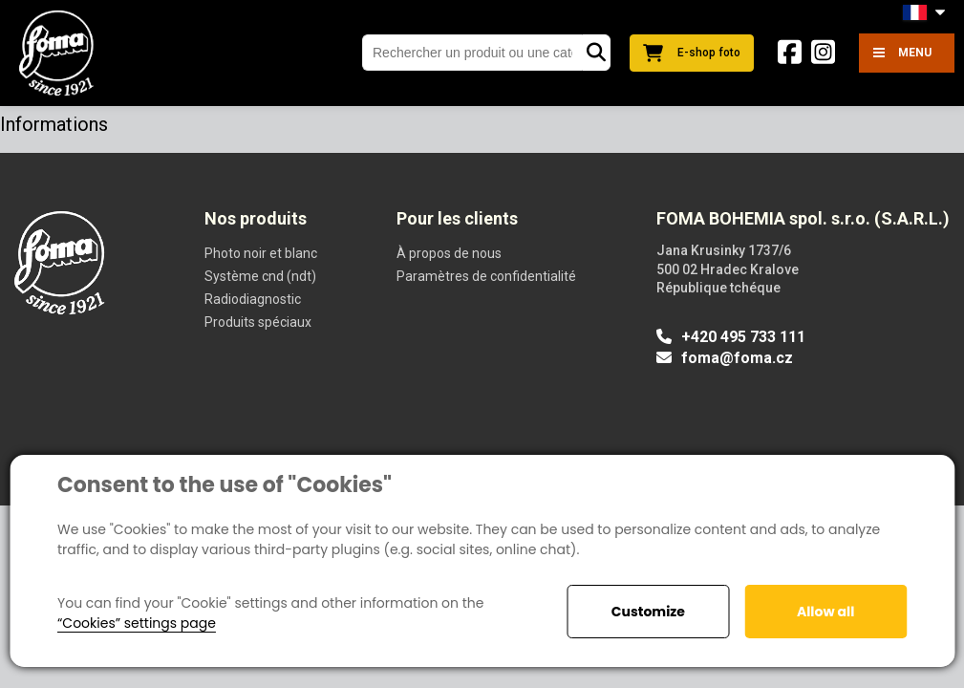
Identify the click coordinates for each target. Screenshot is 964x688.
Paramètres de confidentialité (486, 276)
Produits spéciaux (257, 322)
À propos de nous (449, 253)
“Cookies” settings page (136, 623)
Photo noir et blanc (260, 253)
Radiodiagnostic (252, 299)
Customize (648, 611)
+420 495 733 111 (730, 337)
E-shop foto (691, 53)
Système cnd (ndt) (260, 276)
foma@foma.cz (724, 358)
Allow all (825, 611)
